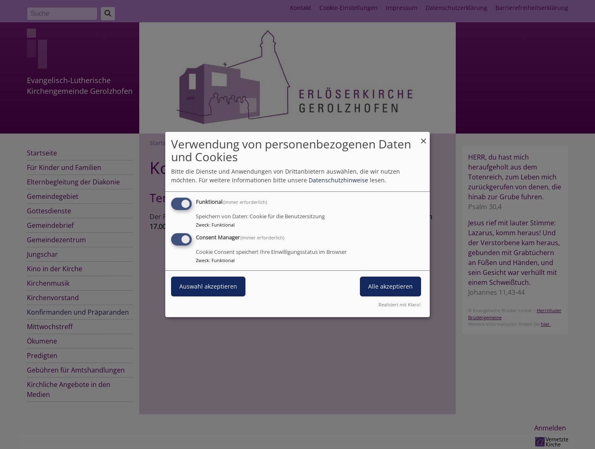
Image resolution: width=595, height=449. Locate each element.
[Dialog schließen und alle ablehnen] (423, 137)
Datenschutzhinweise (338, 180)
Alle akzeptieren (390, 286)
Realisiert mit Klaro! (399, 304)
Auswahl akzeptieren (208, 286)
